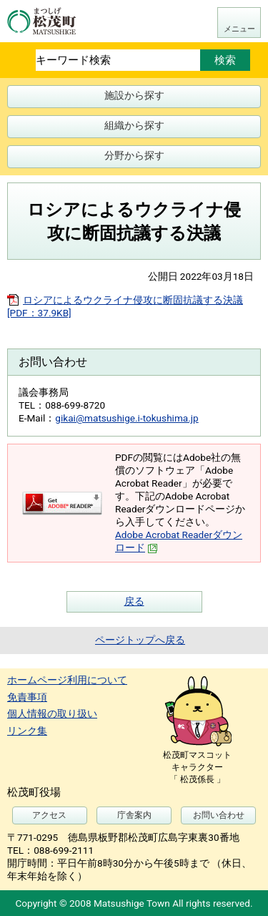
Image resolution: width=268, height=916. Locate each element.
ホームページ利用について (67, 680)
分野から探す (134, 155)
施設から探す (134, 95)
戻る (134, 601)
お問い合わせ (218, 815)
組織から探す (134, 125)
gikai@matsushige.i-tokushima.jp (126, 418)
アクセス (49, 815)
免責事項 (27, 697)
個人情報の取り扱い (52, 713)
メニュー (239, 29)
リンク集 (27, 730)
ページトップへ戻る (140, 639)
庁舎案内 (134, 815)
